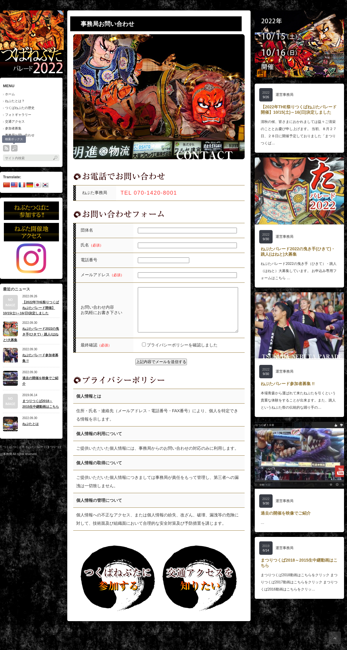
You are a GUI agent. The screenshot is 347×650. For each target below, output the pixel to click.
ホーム (10, 94)
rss (6, 148)
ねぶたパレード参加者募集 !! (40, 357)
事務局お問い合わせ (20, 135)
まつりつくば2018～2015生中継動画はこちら (40, 403)
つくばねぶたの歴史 (20, 108)
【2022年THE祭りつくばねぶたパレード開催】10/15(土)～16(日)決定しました (31, 307)
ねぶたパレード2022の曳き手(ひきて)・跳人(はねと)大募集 (31, 334)
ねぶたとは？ (15, 101)
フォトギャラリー (18, 114)
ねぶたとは (30, 424)
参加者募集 (13, 128)
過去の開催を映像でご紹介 (40, 380)
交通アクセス (15, 121)
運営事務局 (284, 95)
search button (14, 148)
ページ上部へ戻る (335, 638)
